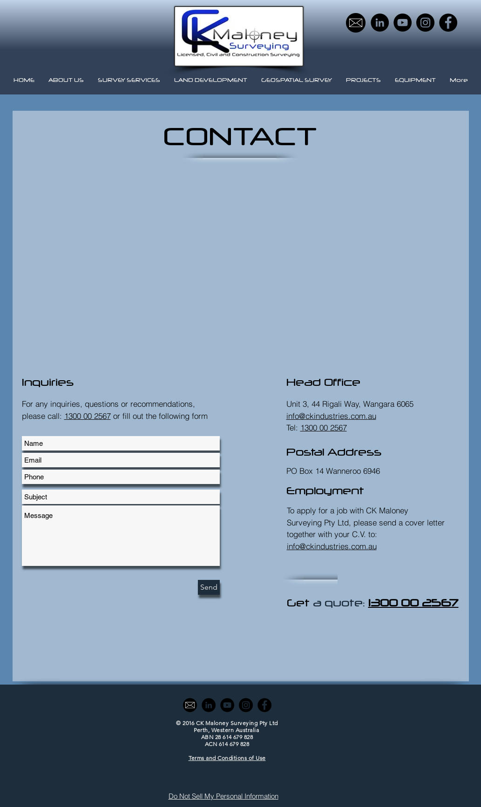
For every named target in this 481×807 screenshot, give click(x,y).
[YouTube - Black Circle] (402, 22)
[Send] (209, 587)
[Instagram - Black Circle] (425, 22)
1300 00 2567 (87, 416)
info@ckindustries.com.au (332, 546)
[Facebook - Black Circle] (448, 22)
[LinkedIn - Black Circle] (380, 22)
